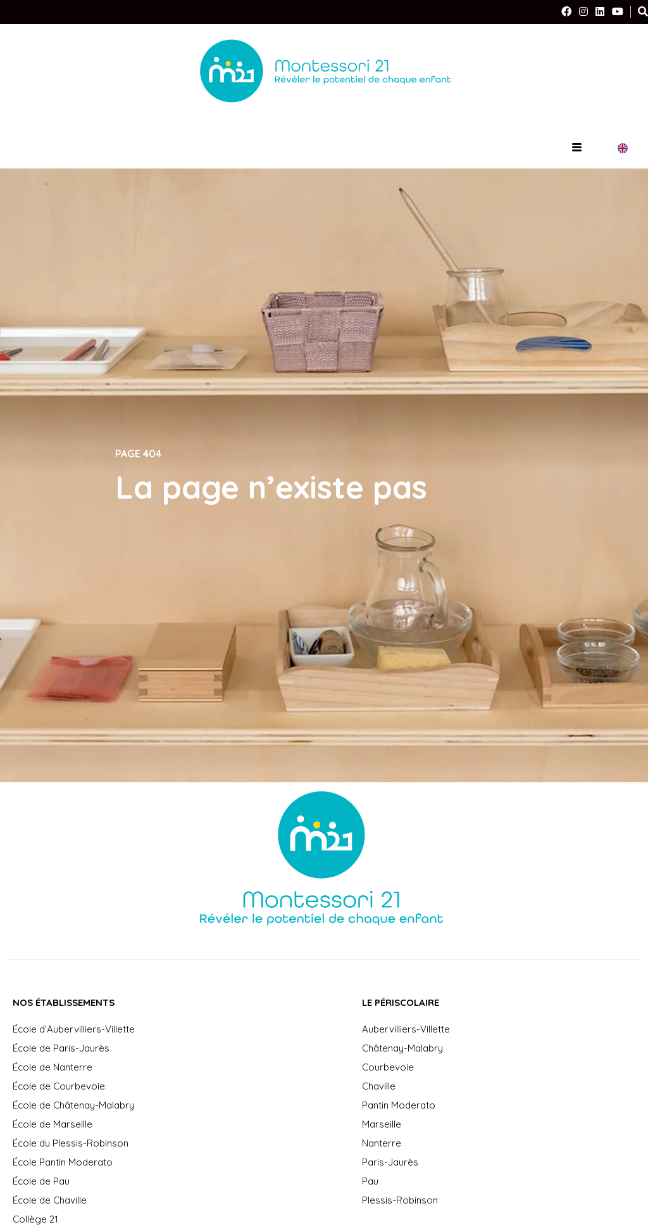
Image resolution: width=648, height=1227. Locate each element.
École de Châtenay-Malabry (73, 1105)
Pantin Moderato (398, 1105)
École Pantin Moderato (63, 1162)
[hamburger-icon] (577, 148)
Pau (370, 1181)
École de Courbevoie (59, 1086)
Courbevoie (388, 1067)
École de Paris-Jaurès (61, 1048)
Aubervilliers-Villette (406, 1029)
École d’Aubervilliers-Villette (74, 1029)
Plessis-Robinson (400, 1200)
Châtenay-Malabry (402, 1048)
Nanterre (381, 1143)
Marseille (381, 1124)
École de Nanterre (52, 1067)
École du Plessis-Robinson (70, 1143)
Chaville (379, 1086)
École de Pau (41, 1181)
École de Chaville (50, 1200)
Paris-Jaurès (390, 1162)
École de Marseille (52, 1124)
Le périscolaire (400, 1002)
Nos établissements (64, 1002)
